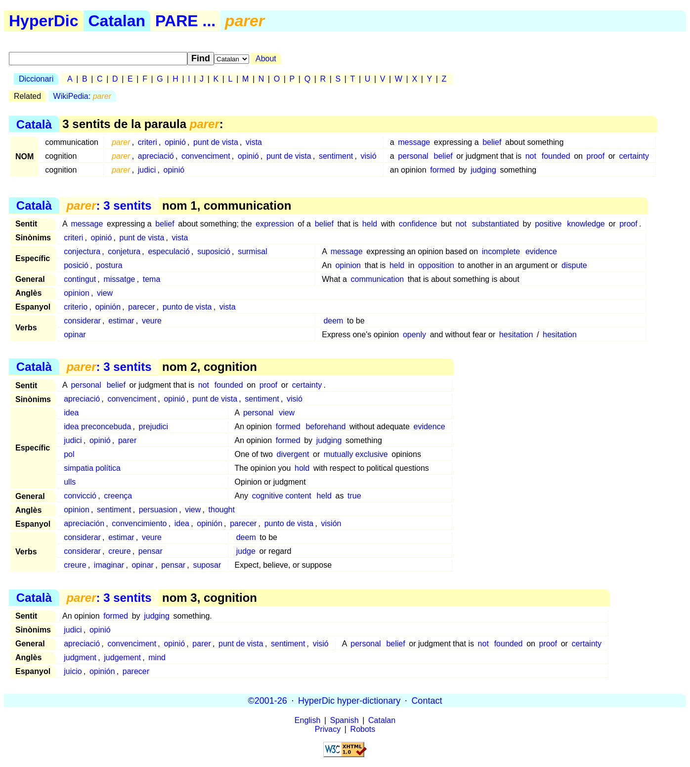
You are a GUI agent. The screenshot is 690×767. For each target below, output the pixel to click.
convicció (80, 496)
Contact (426, 700)
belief (491, 142)
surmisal (252, 251)
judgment (80, 657)
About (266, 58)
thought (222, 509)
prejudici (154, 426)
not (530, 156)
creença (118, 496)
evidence (541, 251)
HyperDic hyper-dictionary (349, 700)
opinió (175, 142)
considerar (82, 320)
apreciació (156, 156)
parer (127, 440)
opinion (348, 265)
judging (483, 170)
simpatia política (92, 468)
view (105, 293)
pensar (150, 551)
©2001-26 (267, 700)
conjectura (82, 251)
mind (157, 657)
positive (548, 224)
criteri (147, 142)
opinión (108, 307)
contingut (80, 279)
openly (414, 334)
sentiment (336, 156)
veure (152, 320)
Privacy (328, 729)
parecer (141, 307)
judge (246, 551)
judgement (122, 657)
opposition (436, 265)
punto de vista (187, 307)
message (414, 142)
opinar (75, 334)
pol (69, 454)
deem (333, 320)
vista (254, 142)
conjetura (124, 251)
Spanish (344, 720)
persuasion (158, 509)
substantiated (495, 224)
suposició (213, 251)
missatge (119, 279)
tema (152, 279)
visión (331, 523)
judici (147, 170)
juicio (73, 671)
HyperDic (44, 21)
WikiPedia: (82, 96)
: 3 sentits (108, 205)
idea (71, 412)
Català (34, 124)
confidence (418, 224)
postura (109, 265)
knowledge (586, 224)
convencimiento (139, 523)
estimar (121, 320)
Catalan (117, 21)
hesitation (516, 334)
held (369, 224)
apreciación (84, 523)
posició (76, 265)
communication (377, 279)
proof (595, 156)
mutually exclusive (356, 454)
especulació (169, 251)
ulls (70, 482)
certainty (634, 156)
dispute (574, 265)
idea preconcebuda (97, 426)
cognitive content (281, 496)
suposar (207, 565)
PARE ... (185, 21)
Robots (363, 729)
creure (119, 551)
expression (275, 224)
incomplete (501, 251)
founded (556, 156)
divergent (293, 454)
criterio (75, 307)
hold (302, 468)
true (354, 496)
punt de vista (215, 142)
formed (442, 170)
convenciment (205, 156)
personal (413, 156)
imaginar (109, 565)
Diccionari (36, 79)
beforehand (325, 426)
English (307, 720)
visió (369, 156)
